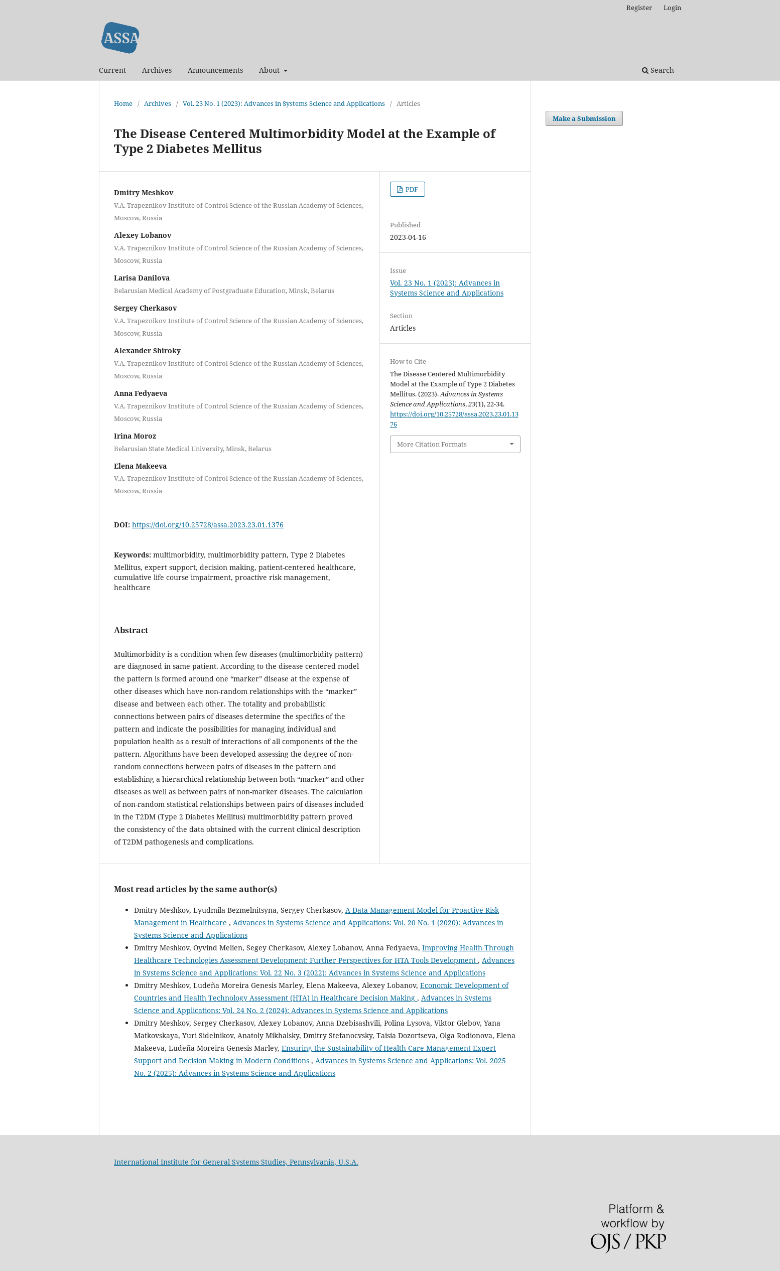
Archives (157, 70)
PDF (411, 189)
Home (123, 103)
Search (658, 70)
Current (112, 70)
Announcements (215, 70)
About (270, 70)
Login (672, 7)
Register (639, 7)
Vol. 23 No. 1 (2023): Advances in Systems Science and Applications (284, 103)
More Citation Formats (432, 444)
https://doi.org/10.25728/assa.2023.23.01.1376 (208, 524)
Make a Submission (584, 118)
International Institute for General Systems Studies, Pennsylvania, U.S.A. (236, 1162)
